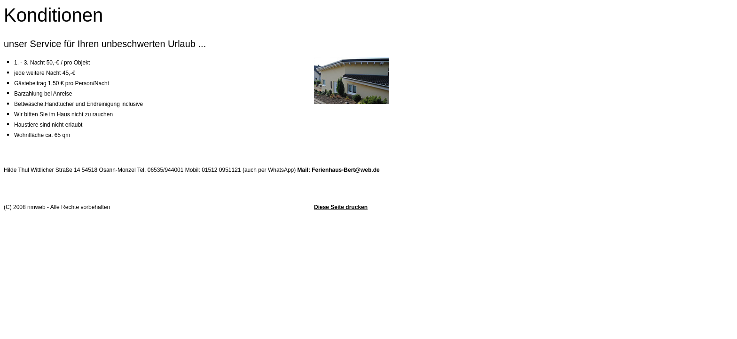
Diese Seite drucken (341, 207)
